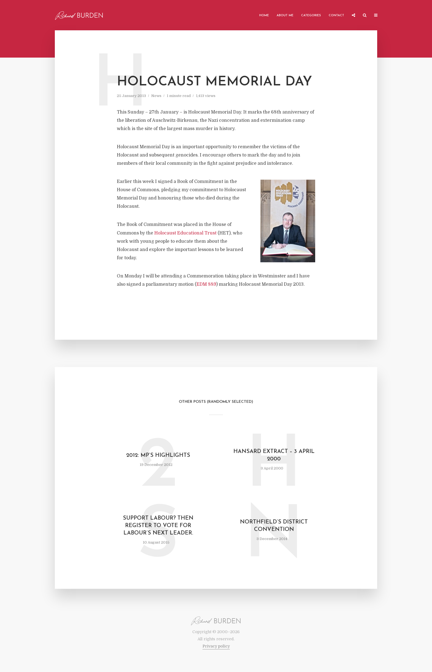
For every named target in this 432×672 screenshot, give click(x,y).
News (156, 96)
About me (285, 15)
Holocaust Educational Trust (185, 233)
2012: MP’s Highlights (158, 455)
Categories (311, 15)
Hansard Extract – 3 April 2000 (274, 455)
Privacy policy (216, 646)
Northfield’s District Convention (274, 525)
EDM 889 (206, 284)
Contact (336, 15)
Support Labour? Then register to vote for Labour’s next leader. (158, 526)
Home (264, 15)
